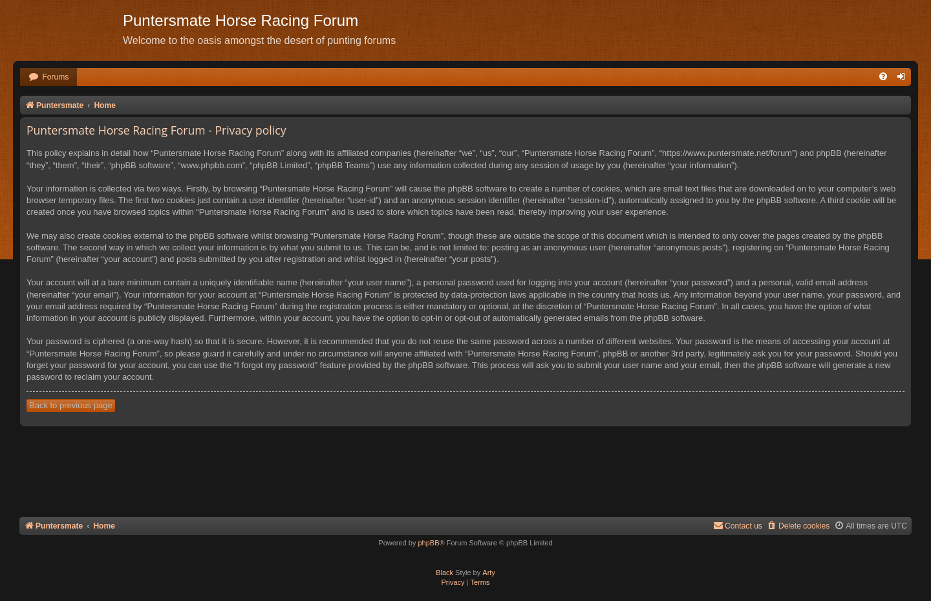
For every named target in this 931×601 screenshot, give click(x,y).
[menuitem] (48, 77)
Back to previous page (70, 405)
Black (444, 572)
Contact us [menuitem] (737, 525)
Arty (488, 572)
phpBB (428, 543)
